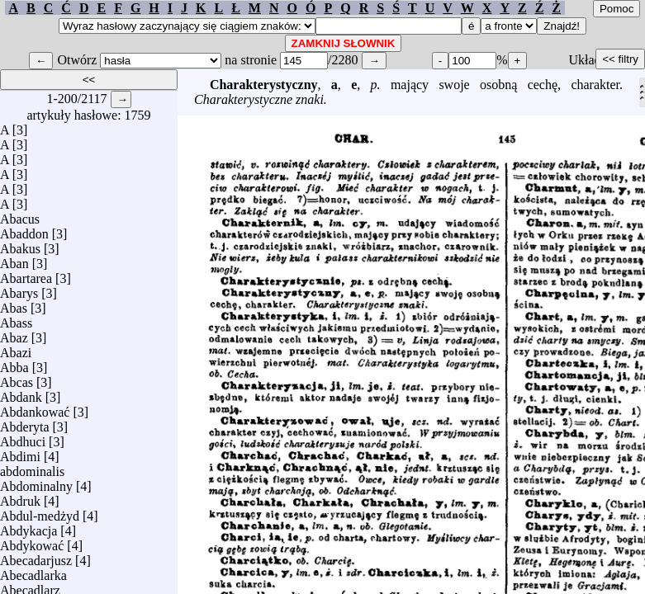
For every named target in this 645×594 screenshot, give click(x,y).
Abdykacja (28, 527)
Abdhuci (22, 438)
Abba (14, 363)
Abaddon (24, 230)
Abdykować (32, 542)
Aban (14, 259)
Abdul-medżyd (39, 512)
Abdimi (20, 453)
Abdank (21, 393)
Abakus (20, 245)
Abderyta (25, 423)
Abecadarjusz (36, 556)
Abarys (19, 289)
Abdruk (20, 497)
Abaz (14, 334)
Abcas (16, 378)
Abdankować (34, 408)
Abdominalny (36, 482)
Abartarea (26, 274)
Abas (13, 304)
